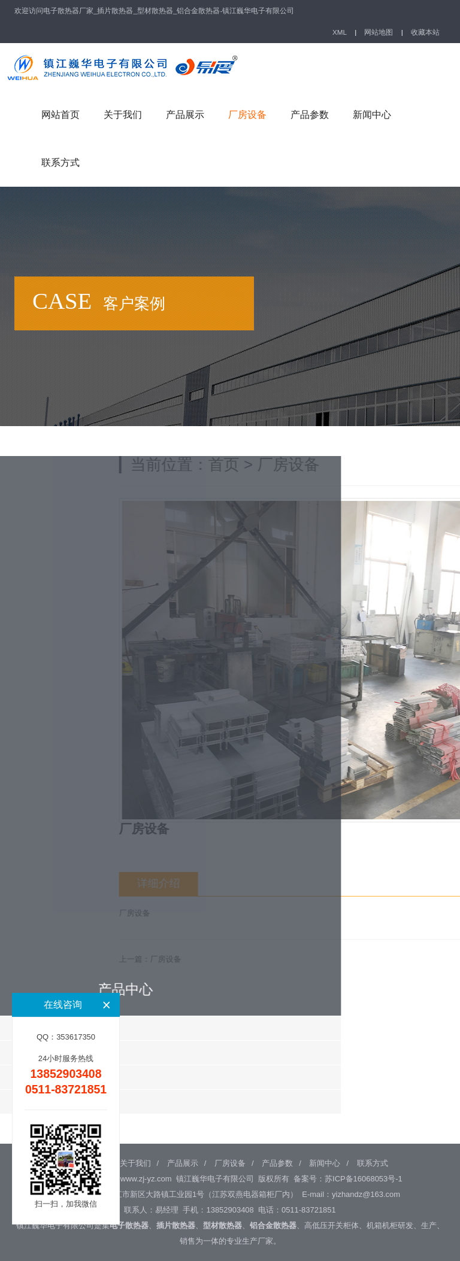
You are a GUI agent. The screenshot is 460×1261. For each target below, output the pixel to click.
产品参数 (309, 115)
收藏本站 (425, 32)
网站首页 (60, 115)
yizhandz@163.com (366, 1194)
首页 (323, 464)
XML (339, 32)
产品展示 (185, 115)
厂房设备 (247, 115)
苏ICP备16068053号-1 (363, 1178)
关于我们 (123, 115)
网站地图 (378, 32)
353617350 (75, 1036)
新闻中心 (372, 115)
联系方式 (60, 162)
